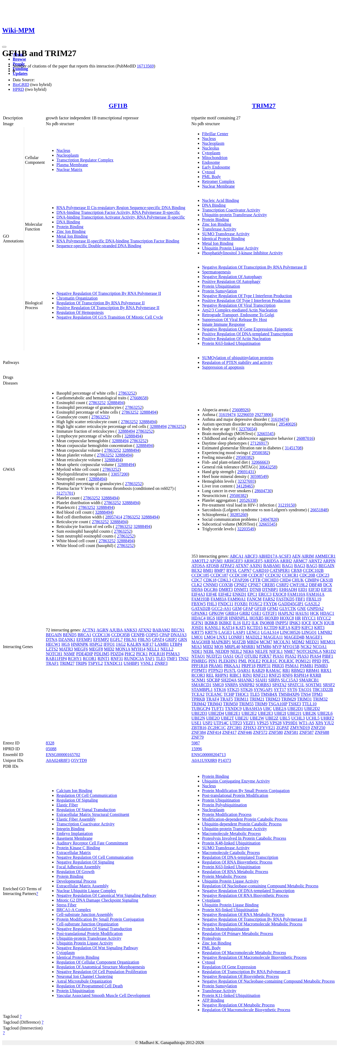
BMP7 (219, 570)
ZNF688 (322, 732)
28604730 (263, 491)
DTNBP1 (270, 589)
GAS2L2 (312, 604)
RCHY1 (75, 658)
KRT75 (197, 632)
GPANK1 (199, 613)
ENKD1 (239, 594)
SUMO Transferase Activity (226, 234)
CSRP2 (282, 584)
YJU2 (329, 723)
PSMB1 (306, 665)
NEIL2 (236, 651)
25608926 (240, 410)
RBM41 (313, 670)
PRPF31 (264, 665)
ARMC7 (300, 561)
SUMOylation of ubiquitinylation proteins (238, 357)
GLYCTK (287, 608)
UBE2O (213, 718)
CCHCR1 (290, 575)
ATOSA (198, 565)
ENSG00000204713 (208, 754)
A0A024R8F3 (58, 760)
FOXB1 (241, 604)
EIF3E (326, 589)
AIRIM (307, 556)
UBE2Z (272, 718)
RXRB (315, 675)
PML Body (211, 176)
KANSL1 (213, 627)
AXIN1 (255, 565)
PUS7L (230, 670)
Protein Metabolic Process (224, 876)
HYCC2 (324, 618)
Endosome (211, 162)
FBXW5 (198, 604)
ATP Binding (213, 1000)
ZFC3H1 (234, 727)
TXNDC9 (233, 708)
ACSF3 (284, 556)
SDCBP (213, 680)
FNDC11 (225, 604)
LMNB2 (325, 632)
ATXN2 (144, 630)
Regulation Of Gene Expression (229, 967)
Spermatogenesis (216, 272)
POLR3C (287, 661)
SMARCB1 (309, 680)
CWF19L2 (299, 584)
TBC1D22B (323, 689)
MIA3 (196, 646)
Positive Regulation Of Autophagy (231, 281)
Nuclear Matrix (69, 169)
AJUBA (116, 630)
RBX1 (326, 670)
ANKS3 (130, 630)
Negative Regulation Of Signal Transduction (94, 929)
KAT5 (240, 627)
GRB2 (244, 613)
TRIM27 (263, 105)
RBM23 (298, 670)
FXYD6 (270, 604)
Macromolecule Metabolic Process (231, 833)
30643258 (267, 467)
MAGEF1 (314, 637)
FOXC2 (255, 604)
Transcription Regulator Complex (84, 160)
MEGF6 (81, 649)
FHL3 (212, 604)
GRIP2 (171, 639)
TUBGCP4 (200, 708)
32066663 (259, 462)
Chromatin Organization (77, 298)
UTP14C (221, 723)
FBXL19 (313, 599)
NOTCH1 (54, 654)
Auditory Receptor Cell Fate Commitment (92, 843)
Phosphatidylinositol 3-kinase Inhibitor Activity (242, 253)
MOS (219, 646)
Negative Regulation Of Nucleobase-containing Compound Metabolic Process (268, 981)
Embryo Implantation (74, 833)
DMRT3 (226, 589)
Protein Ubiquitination (221, 286)
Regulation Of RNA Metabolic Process (235, 871)
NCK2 (306, 646)
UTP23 (236, 723)
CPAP (164, 634)
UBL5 (284, 718)
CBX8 (296, 570)
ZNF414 (214, 732)
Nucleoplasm (67, 155)
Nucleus (63, 150)
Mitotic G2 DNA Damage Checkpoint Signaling (97, 900)
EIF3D (314, 589)
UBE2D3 (199, 713)
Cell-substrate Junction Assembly (84, 914)
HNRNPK (79, 644)
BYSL (231, 570)
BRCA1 (84, 634)
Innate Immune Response (223, 324)
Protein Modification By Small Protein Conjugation (100, 919)
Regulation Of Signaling (77, 800)
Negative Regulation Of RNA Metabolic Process (243, 914)
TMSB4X (269, 694)
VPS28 (276, 723)
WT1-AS (306, 723)
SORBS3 (263, 685)
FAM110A (296, 594)
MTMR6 (263, 646)
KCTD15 (255, 627)
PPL (325, 661)
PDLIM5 (101, 654)
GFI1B (118, 105)
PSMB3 (321, 665)
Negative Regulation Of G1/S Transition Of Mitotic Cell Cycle (109, 317)
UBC (267, 708)
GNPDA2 (315, 608)
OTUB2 (251, 656)
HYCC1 (309, 618)
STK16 (220, 689)
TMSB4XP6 (289, 694)
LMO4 (210, 637)
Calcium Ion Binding (74, 790)
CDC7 (196, 580)
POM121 (303, 661)
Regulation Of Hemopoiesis (80, 312)
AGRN (102, 630)
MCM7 (266, 642)
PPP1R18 (199, 665)
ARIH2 (286, 561)
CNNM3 (210, 584)
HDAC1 (327, 613)
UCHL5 (313, 718)
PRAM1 (216, 665)
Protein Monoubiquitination (225, 929)
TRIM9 (261, 704)
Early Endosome (216, 167)
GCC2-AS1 (221, 608)
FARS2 (269, 599)
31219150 (286, 505)
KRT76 (211, 632)
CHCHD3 (270, 580)
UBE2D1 (295, 708)
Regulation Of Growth (75, 871)
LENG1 (253, 632)
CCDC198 (238, 575)
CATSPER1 (280, 570)
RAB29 (258, 670)
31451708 (293, 448)
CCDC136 (101, 634)
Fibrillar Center (215, 134)
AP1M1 (216, 561)
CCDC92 (273, 575)
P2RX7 (265, 656)
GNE (301, 608)
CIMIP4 (312, 580)
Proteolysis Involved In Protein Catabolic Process (244, 838)
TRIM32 (320, 699)
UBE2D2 (312, 708)
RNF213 (260, 675)
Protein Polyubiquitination (224, 805)
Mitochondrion (215, 157)
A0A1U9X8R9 (204, 760)
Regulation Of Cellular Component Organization (97, 962)
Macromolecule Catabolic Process (231, 852)
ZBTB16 (199, 727)
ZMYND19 (300, 727)
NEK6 (248, 651)
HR (298, 618)
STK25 (233, 689)
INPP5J (281, 623)
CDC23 (322, 575)
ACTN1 (89, 630)
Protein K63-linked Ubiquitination (231, 343)
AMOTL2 (200, 561)
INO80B (267, 623)
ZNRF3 (161, 663)
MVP (277, 646)
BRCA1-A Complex (73, 909)
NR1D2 (329, 651)
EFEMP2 (101, 639)
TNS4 (306, 694)
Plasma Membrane (72, 164)
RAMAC (274, 670)
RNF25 (275, 675)
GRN (182, 639)
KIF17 (148, 644)
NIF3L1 (276, 651)
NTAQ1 (198, 656)
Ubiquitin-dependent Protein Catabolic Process (242, 824)
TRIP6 (81, 663)
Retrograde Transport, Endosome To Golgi (238, 315)
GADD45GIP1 (291, 604)
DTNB (255, 589)
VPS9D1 (290, 723)
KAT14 (228, 627)
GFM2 (272, 608)
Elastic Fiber (67, 805)
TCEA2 (198, 694)
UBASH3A (252, 708)
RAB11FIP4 (56, 658)
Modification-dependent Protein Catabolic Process (245, 819)
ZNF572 (260, 732)
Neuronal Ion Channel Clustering (84, 976)
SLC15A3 (289, 680)
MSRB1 (248, 646)
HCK (314, 613)
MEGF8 (96, 649)
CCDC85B (120, 634)
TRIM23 (272, 699)
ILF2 (246, 623)
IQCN (318, 623)
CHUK (298, 580)
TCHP (229, 694)
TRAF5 (226, 699)
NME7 (290, 651)
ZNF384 (198, 732)
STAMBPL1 (202, 689)
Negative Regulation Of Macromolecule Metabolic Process (252, 924)
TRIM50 (230, 704)
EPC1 (252, 594)
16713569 (145, 66)
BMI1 (208, 570)
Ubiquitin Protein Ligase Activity (230, 248)
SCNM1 (198, 680)
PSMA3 (173, 654)
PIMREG (199, 661)
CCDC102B (313, 570)
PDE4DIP (84, 654)
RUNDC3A (134, 658)
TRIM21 (256, 699)
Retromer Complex (218, 181)
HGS (65, 644)
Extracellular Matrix (73, 852)
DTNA (51, 639)
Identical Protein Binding (223, 238)
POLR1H (157, 654)
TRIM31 (304, 699)
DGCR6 (210, 589)
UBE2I (280, 713)
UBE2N (198, 718)
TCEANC (214, 694)
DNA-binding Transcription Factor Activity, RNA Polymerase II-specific (118, 212)
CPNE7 (254, 584)
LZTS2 (52, 649)
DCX (327, 584)
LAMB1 (162, 644)
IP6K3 (295, 623)
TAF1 (150, 658)
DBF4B (315, 584)
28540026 (287, 424)
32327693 (246, 481)
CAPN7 (245, 570)
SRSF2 (329, 685)
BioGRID (21, 84)
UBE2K (309, 713)
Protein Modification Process (227, 814)
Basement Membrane (74, 838)
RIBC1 (236, 675)
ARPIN (329, 561)
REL (210, 675)
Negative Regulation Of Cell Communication (94, 857)
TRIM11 (241, 699)
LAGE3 (225, 632)
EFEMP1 (84, 639)
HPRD (18, 89)
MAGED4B (294, 637)
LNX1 (222, 637)
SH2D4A (229, 680)
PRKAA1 (232, 665)
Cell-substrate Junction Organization (87, 924)
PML (242, 661)
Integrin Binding (70, 828)
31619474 (227, 414)
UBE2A (279, 708)
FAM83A (218, 599)
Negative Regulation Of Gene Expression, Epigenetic (247, 329)
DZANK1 (66, 639)
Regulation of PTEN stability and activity (237, 362)
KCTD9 (271, 627)
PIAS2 (290, 656)
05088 (51, 749)
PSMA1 (292, 665)
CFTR (255, 580)
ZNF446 (245, 732)
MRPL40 (232, 646)
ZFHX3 (249, 727)
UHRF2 (327, 718)
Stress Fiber (66, 905)
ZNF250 (318, 727)
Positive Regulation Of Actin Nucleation (236, 338)
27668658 (138, 398)
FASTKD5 (285, 599)
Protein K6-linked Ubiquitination (230, 909)
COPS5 (152, 634)
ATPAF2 (227, 565)
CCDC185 (200, 575)
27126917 (258, 443)
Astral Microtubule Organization (84, 981)
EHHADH (288, 589)
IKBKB (211, 623)
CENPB (138, 634)
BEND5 (70, 634)
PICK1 (142, 654)
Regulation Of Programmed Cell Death (89, 986)
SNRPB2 (247, 685)
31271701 (64, 493)
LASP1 (239, 632)
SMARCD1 (201, 685)
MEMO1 (328, 642)
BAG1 (287, 565)
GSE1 (256, 613)
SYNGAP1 (263, 689)
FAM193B (200, 599)
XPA (319, 723)
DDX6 (197, 589)
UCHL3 (298, 718)
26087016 (304, 438)
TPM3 (317, 694)
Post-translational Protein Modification (89, 933)
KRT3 (319, 627)
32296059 (245, 414)
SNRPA (231, 685)
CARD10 (261, 570)
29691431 (245, 471)
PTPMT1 (199, 670)
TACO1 (304, 689)
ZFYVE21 (266, 727)
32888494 (115, 402)
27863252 (126, 393)
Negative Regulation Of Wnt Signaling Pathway (97, 948)
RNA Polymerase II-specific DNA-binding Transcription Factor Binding (117, 241)
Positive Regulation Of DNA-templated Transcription (247, 334)
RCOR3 (198, 675)
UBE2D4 (216, 713)
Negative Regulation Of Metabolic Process (238, 1005)
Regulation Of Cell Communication (86, 795)
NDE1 (196, 651)
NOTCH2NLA (309, 651)
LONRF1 (236, 637)
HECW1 (53, 644)
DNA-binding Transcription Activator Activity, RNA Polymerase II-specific (120, 217)
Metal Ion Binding (72, 236)
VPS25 (263, 723)
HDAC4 (198, 618)
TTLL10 (309, 704)
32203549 (245, 529)
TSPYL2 (95, 663)
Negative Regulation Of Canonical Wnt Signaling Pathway (106, 895)
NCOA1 (320, 646)
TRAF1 (52, 663)
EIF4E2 (224, 594)
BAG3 (299, 565)
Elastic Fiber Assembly (76, 819)
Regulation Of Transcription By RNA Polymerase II (100, 303)
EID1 (302, 589)
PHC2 (130, 654)
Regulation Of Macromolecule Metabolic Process (244, 952)
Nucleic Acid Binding (220, 200)
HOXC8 (287, 618)
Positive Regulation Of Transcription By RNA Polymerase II (107, 307)
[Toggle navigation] (4, 47)
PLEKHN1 (227, 661)
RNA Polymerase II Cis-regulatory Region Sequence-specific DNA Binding (120, 207)
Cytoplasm (211, 153)
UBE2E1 (232, 713)
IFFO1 (109, 644)
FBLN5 (144, 639)
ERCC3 (265, 594)
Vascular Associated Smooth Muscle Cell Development (103, 995)
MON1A (122, 649)
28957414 (113, 517)
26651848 (318, 510)
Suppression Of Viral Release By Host (234, 319)
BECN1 (178, 630)
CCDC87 (256, 575)
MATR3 (66, 649)
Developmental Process (76, 881)
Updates (20, 73)
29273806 (263, 414)
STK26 (246, 689)
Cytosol (208, 172)
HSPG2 (96, 644)
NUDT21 (214, 656)
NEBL (208, 651)
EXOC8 (279, 594)
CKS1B (326, 580)
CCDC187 (219, 575)
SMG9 (218, 685)
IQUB (329, 623)
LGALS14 (270, 632)
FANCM (254, 599)
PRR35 (278, 665)
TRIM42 (198, 704)
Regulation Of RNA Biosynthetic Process (237, 862)
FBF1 (300, 599)
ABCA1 (236, 556)
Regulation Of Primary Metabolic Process (237, 933)
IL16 (237, 623)
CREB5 (268, 584)
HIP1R (222, 618)
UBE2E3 (265, 713)
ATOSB (212, 565)
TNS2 (184, 658)
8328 (50, 743)
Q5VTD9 (79, 760)
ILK (255, 623)
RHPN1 (222, 675)
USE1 (196, 723)
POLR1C (270, 661)
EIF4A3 (198, 594)
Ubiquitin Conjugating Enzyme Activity (236, 781)
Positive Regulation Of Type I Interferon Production (246, 300)
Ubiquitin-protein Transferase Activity (234, 215)
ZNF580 (276, 732)
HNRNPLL (238, 618)
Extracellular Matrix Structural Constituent (92, 814)
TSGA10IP (277, 704)
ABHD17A (268, 556)
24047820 (268, 519)
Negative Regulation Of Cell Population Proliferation (101, 971)
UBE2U (242, 718)
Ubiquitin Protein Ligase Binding (230, 905)
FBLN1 (130, 639)
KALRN (134, 644)
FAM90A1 (237, 599)
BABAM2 (161, 630)
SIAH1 (261, 680)
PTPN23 (215, 670)
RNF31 (117, 658)
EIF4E (211, 594)
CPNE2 (240, 584)
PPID (316, 661)
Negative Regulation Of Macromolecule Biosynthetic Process (254, 957)
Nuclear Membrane (218, 186)
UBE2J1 (294, 713)
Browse (19, 59)
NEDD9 (222, 651)
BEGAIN (54, 634)
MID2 (109, 649)
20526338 (247, 500)
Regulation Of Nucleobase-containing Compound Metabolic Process (260, 886)
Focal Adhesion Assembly (78, 867)
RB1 (286, 670)
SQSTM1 (314, 685)
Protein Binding (69, 226)
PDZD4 (117, 654)
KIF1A (284, 627)
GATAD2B (201, 608)
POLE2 (254, 661)
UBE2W (257, 718)
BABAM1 (272, 565)
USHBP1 (132, 663)
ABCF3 (251, 556)
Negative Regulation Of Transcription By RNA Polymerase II (108, 293)
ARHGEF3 (233, 561)
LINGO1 (309, 632)
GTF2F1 (269, 613)
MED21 (312, 642)
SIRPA (274, 680)
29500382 (260, 452)
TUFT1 (217, 708)
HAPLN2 (286, 613)
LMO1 (197, 637)
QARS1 (244, 670)
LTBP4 (176, 644)
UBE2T (227, 718)
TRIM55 (246, 704)
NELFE (261, 651)
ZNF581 (291, 732)
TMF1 (172, 658)
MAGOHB (200, 642)
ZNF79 (197, 737)
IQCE (306, 623)
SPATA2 (279, 685)
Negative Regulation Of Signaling (85, 862)
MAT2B (239, 642)
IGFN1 (197, 623)
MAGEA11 (273, 637)
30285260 (238, 514)
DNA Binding (68, 222)
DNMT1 (241, 589)
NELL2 (166, 649)
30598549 (258, 476)
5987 (195, 743)
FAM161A (315, 594)
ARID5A (271, 561)
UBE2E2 (249, 713)
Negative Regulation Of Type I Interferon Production (247, 295)
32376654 (247, 429)
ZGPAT (282, 727)
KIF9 (295, 627)
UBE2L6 (325, 713)
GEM (237, 608)
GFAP (248, 608)
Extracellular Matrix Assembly (82, 886)
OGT (239, 656)
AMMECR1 (325, 556)
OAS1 (228, 656)
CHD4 (285, 580)
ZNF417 (229, 732)
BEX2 (196, 570)
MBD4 (252, 642)
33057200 (119, 474)
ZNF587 (306, 732)
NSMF (69, 654)
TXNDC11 (113, 663)
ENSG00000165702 (63, 754)
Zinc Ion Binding (71, 231)
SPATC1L (296, 685)
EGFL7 (116, 639)
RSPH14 (301, 675)
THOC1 (242, 694)
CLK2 (196, 584)
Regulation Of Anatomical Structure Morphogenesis (100, 967)
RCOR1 (90, 658)
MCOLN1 (282, 642)
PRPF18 (249, 665)
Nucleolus (210, 148)
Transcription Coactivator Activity (231, 210)
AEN (296, 556)
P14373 (224, 760)
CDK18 (210, 580)
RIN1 (247, 675)
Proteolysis (211, 938)
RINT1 (103, 658)
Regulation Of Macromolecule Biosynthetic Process (246, 1009)
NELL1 (152, 649)
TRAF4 (212, 699)
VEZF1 (249, 723)
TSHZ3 (294, 704)
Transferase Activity (219, 229)
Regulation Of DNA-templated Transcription (240, 857)
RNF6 (287, 675)
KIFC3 (307, 627)
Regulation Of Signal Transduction (86, 809)
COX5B (226, 584)
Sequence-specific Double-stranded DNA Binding (98, 245)
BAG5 (311, 565)
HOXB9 (272, 618)
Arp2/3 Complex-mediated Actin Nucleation (240, 310)
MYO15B (291, 646)
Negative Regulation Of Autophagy (232, 276)
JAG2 (121, 644)
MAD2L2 (254, 637)
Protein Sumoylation (219, 291)
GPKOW (216, 613)
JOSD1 (197, 627)
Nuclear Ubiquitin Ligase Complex (86, 890)
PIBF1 (327, 656)
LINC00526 (290, 632)
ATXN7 (242, 565)
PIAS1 (278, 656)
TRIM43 (214, 704)
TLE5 (161, 658)
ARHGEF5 (253, 561)
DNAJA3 (178, 634)
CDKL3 (224, 580)
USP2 (207, 723)
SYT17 (280, 689)
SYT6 (292, 689)
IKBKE (225, 623)
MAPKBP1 (221, 642)
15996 (196, 749)
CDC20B (307, 575)
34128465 (244, 486)
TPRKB (198, 699)
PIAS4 (315, 656)
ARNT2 (315, 561)
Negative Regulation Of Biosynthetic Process (240, 976)
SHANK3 (246, 680)
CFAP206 (240, 580)
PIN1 (212, 661)
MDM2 (298, 642)
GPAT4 (158, 639)
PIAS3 (303, 656)
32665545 (265, 433)
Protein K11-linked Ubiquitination (231, 995)
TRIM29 (288, 699)
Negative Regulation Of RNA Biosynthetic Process (245, 895)
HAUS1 (302, 613)
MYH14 (138, 649)
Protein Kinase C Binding (78, 848)
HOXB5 (256, 618)
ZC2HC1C (217, 727)
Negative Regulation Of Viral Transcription (239, 305)
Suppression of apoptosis (223, 367)
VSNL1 (147, 663)
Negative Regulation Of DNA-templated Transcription (248, 890)
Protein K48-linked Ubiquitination (231, 843)
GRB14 (231, 613)
